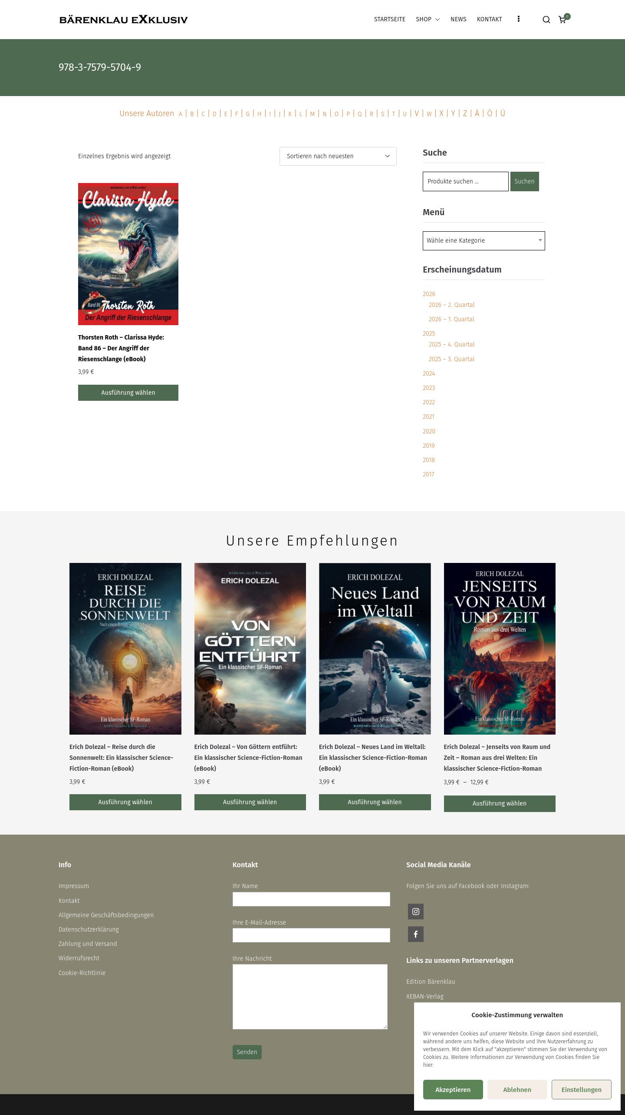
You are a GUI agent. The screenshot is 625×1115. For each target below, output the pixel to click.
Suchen (525, 181)
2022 (429, 402)
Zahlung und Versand (88, 944)
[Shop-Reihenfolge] (338, 156)
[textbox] (458, 241)
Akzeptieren (452, 1090)
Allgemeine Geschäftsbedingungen (106, 915)
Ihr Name (311, 892)
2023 (429, 388)
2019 (429, 445)
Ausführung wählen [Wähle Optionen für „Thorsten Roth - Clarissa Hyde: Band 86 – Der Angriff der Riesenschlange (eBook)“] (128, 392)
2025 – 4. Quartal (452, 344)
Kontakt (69, 901)
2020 (429, 431)
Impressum (74, 886)
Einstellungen (582, 1090)
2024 (429, 373)
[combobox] (484, 240)
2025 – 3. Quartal (451, 359)
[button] (435, 19)
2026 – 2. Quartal (452, 305)
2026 (429, 294)
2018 (429, 460)
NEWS (459, 19)
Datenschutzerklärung (89, 929)
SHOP (428, 19)
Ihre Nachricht (310, 993)
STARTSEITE (389, 19)
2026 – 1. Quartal (451, 319)
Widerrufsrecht (79, 958)
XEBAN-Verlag (424, 996)
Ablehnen (517, 1090)
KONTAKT (489, 19)
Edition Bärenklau (430, 981)
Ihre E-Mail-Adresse (311, 929)
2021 (428, 416)
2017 (428, 474)
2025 (429, 333)
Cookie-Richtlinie (82, 973)
